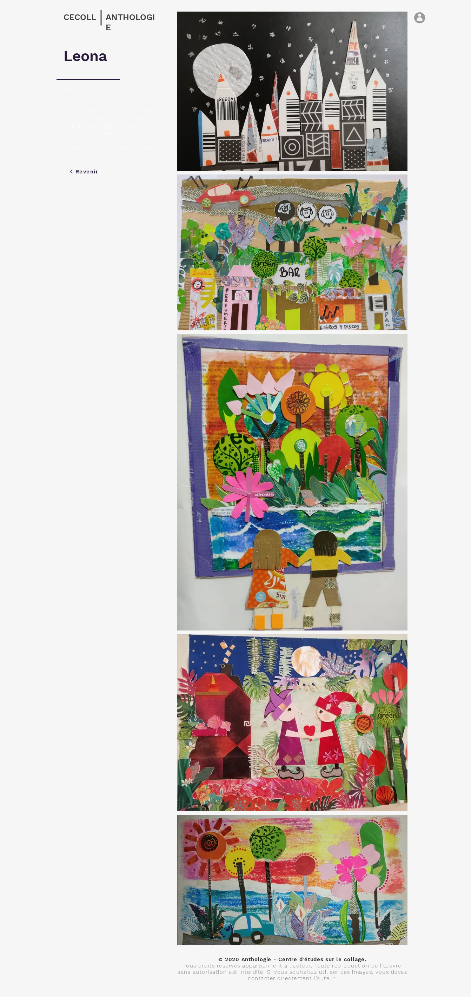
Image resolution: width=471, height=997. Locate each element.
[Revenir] (84, 172)
